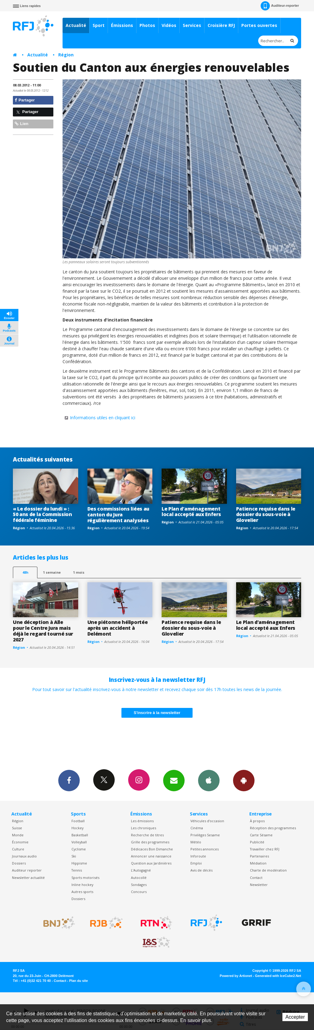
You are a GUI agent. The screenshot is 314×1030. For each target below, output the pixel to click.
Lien (21, 123)
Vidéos (169, 25)
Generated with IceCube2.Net (278, 976)
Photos (147, 25)
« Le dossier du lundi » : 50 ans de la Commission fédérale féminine (42, 514)
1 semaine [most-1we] (52, 572)
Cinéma (196, 828)
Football (78, 821)
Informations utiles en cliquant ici (102, 417)
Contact (256, 878)
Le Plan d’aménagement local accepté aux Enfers (191, 511)
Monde (18, 835)
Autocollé (139, 878)
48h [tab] (25, 572)
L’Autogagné (141, 870)
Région (66, 55)
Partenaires (259, 856)
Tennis (76, 870)
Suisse (17, 828)
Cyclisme (78, 849)
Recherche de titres (147, 835)
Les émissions (142, 821)
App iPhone (209, 780)
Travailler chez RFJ (264, 849)
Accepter (295, 1017)
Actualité (76, 25)
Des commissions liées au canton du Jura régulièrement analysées (118, 514)
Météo (195, 842)
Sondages (139, 885)
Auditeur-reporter (280, 5)
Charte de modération (268, 870)
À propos (257, 821)
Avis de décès (201, 870)
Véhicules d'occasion (207, 821)
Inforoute (198, 856)
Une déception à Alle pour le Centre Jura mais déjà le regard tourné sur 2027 (43, 631)
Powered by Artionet (236, 976)
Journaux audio (24, 856)
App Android (244, 780)
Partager (25, 100)
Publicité (257, 842)
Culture (18, 849)
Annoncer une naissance (151, 856)
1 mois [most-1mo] (78, 572)
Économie (20, 842)
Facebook (69, 780)
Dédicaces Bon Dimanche (152, 849)
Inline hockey (82, 885)
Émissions (122, 25)
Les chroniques (143, 828)
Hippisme (79, 863)
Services (192, 25)
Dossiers (19, 863)
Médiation (258, 863)
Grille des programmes (150, 842)
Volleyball (79, 842)
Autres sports (82, 892)
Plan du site (78, 980)
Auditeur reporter (27, 870)
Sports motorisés (85, 878)
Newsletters (174, 780)
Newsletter (259, 885)
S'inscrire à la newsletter (157, 712)
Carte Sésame (261, 835)
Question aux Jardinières (151, 863)
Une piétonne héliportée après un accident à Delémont (117, 628)
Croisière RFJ (221, 25)
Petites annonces (204, 849)
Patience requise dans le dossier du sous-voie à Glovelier (265, 514)
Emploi (196, 863)
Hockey (77, 828)
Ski (73, 856)
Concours (139, 892)
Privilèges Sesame (205, 835)
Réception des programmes (273, 828)
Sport (99, 25)
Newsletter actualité (28, 878)
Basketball (79, 835)
